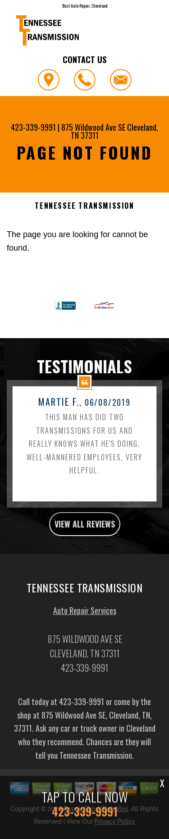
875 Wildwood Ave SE (93, 127)
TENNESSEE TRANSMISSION (84, 206)
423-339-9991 (33, 127)
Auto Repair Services (84, 621)
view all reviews (85, 535)
